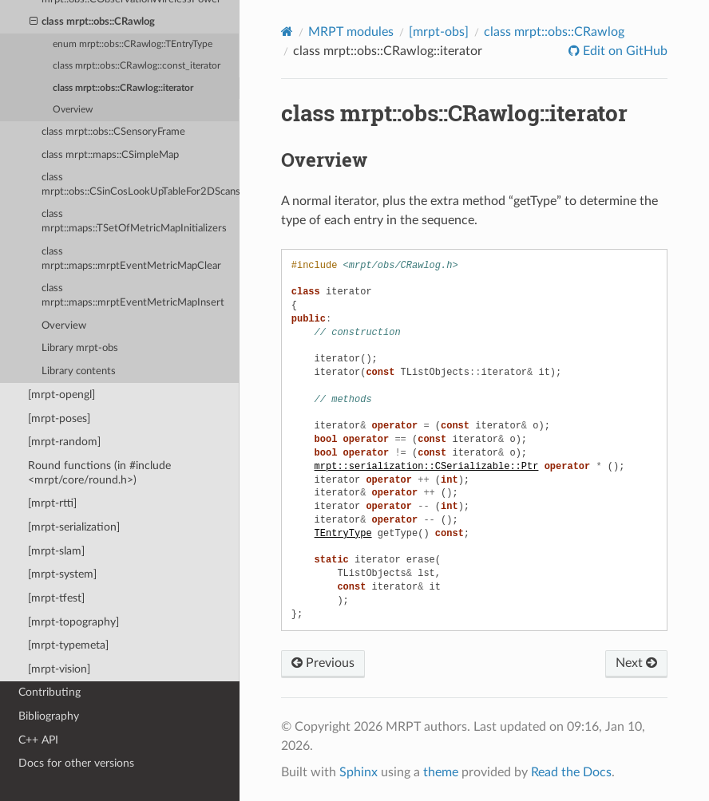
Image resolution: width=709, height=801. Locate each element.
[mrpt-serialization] (74, 527)
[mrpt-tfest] (56, 598)
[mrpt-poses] (59, 418)
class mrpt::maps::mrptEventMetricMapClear (131, 259)
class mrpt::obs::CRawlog (93, 22)
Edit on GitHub (623, 51)
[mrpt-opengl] (61, 394)
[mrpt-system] (62, 574)
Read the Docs (571, 772)
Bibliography (48, 716)
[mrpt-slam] (56, 551)
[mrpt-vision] (59, 669)
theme (440, 772)
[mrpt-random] (64, 442)
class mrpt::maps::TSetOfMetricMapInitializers (134, 221)
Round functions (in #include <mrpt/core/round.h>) (99, 473)
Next (636, 663)
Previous (322, 663)
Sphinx (358, 772)
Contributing (49, 692)
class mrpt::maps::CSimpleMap (110, 155)
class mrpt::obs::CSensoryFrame (113, 132)
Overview (73, 109)
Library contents (79, 371)
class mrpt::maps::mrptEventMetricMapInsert (133, 295)
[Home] (287, 31)
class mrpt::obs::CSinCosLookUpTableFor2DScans (141, 184)
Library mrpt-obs (80, 348)
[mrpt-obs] (439, 32)
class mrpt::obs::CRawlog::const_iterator (136, 65)
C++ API (38, 740)
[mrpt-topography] (73, 622)
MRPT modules (351, 32)
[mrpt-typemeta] (68, 645)
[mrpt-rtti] (52, 503)
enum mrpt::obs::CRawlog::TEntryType (132, 44)
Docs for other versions (76, 763)
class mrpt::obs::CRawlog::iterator (123, 88)
